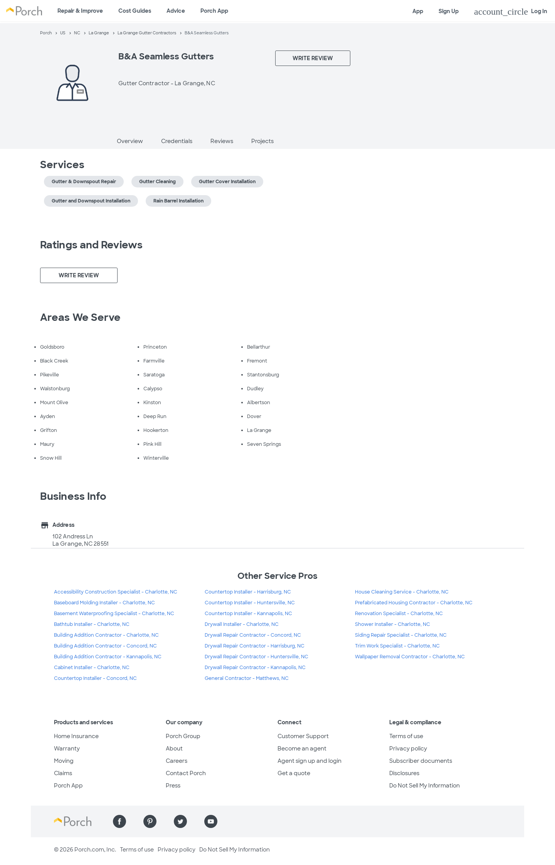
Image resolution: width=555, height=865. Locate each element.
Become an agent (302, 748)
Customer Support (303, 736)
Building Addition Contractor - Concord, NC (105, 646)
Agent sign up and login (309, 760)
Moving (64, 760)
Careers (176, 760)
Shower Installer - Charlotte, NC (392, 624)
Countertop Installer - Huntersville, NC (250, 603)
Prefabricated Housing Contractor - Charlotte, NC (414, 603)
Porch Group (183, 736)
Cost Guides (134, 10)
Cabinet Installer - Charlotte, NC (92, 667)
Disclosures (404, 773)
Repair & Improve (80, 10)
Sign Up (449, 11)
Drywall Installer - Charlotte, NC (242, 624)
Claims (63, 773)
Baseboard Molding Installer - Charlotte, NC (104, 603)
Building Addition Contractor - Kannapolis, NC (107, 657)
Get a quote (294, 773)
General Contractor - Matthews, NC (247, 678)
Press (173, 785)
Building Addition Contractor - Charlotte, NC (106, 635)
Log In (510, 12)
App (417, 11)
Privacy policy (408, 748)
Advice (175, 10)
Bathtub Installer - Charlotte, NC (92, 624)
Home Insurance (76, 736)
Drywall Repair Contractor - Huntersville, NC (256, 657)
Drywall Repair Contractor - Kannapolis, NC (255, 667)
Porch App (214, 10)
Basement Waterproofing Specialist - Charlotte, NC (114, 613)
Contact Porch (186, 773)
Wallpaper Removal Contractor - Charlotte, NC (410, 657)
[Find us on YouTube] (210, 821)
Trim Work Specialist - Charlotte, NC (397, 646)
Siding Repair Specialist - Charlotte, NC (401, 635)
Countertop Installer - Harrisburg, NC (248, 592)
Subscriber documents (420, 760)
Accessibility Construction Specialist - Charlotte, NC (115, 592)
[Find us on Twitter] (180, 821)
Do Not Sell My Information (424, 785)
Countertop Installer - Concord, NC (95, 678)
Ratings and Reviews (91, 244)
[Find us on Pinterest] (149, 821)
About (174, 748)
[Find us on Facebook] (119, 821)
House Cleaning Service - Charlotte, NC (402, 592)
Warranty (67, 748)
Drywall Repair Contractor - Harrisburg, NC (254, 646)
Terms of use (406, 736)
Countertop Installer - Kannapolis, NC (248, 613)
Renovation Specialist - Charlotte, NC (399, 613)
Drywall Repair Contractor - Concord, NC (253, 635)
